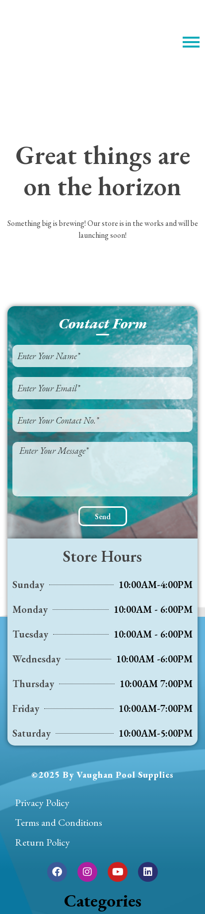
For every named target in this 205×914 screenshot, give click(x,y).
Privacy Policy (42, 802)
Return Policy (42, 842)
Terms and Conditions (58, 822)
